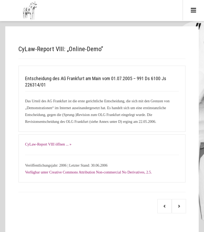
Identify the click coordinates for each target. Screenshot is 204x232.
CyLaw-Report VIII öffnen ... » (48, 144)
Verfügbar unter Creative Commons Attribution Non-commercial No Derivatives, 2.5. (88, 172)
